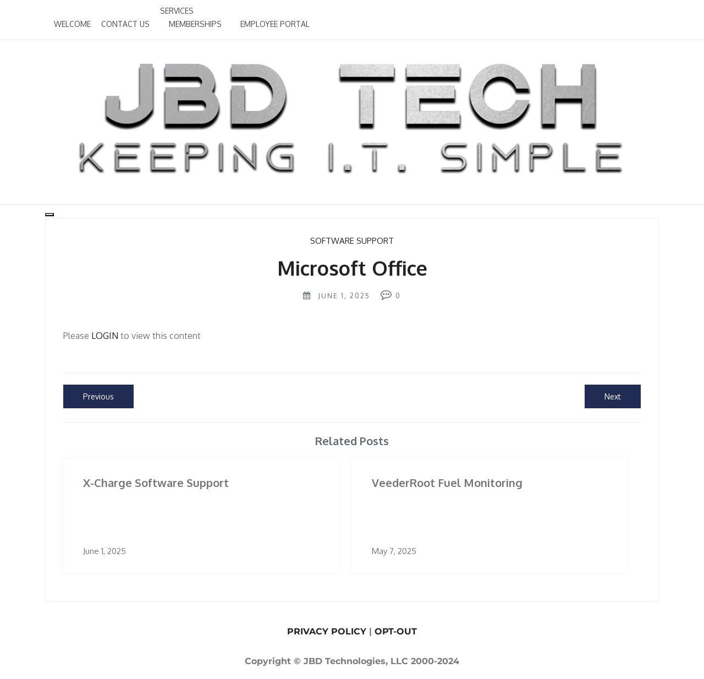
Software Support (352, 241)
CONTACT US (125, 24)
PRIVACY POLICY (326, 631)
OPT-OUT (396, 631)
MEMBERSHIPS (195, 24)
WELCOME (72, 24)
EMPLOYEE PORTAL (275, 24)
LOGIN (104, 335)
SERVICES (177, 10)
